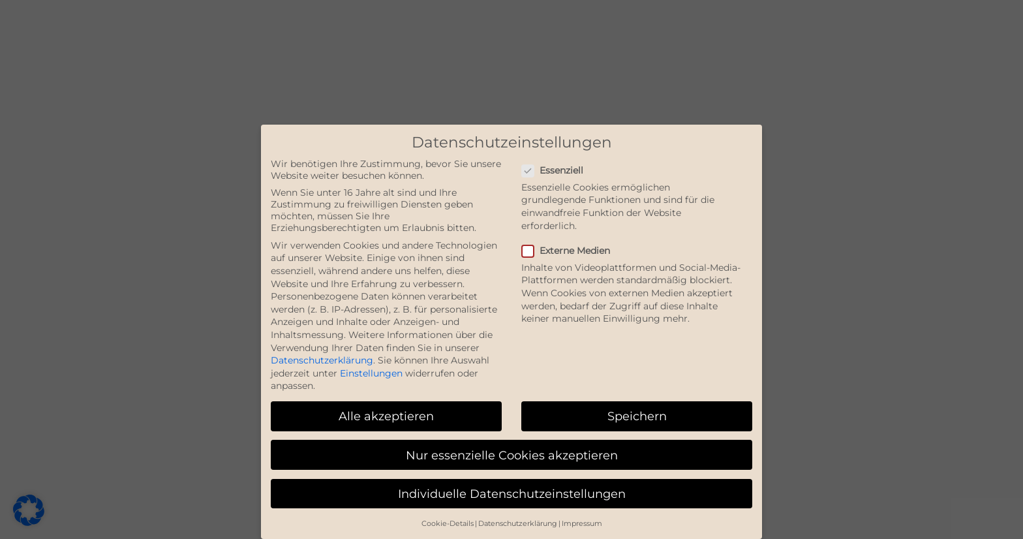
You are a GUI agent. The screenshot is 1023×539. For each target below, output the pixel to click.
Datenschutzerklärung (322, 360)
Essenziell (557, 170)
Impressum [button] (582, 523)
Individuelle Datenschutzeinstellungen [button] (512, 494)
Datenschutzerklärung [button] (517, 523)
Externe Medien (571, 250)
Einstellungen (371, 373)
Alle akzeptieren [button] (386, 416)
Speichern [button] (637, 416)
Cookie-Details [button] (447, 523)
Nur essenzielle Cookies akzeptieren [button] (512, 455)
